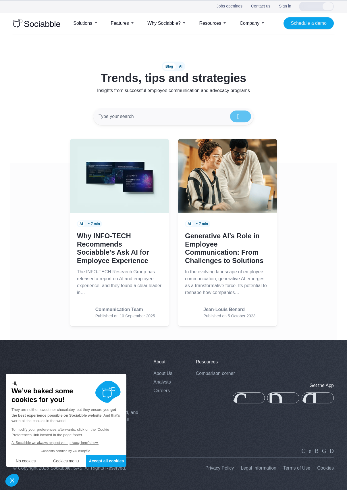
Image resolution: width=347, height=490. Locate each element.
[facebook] (324, 450)
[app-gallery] (283, 397)
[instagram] (317, 450)
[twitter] (310, 450)
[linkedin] (303, 450)
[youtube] (332, 450)
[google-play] (318, 397)
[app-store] (249, 397)
